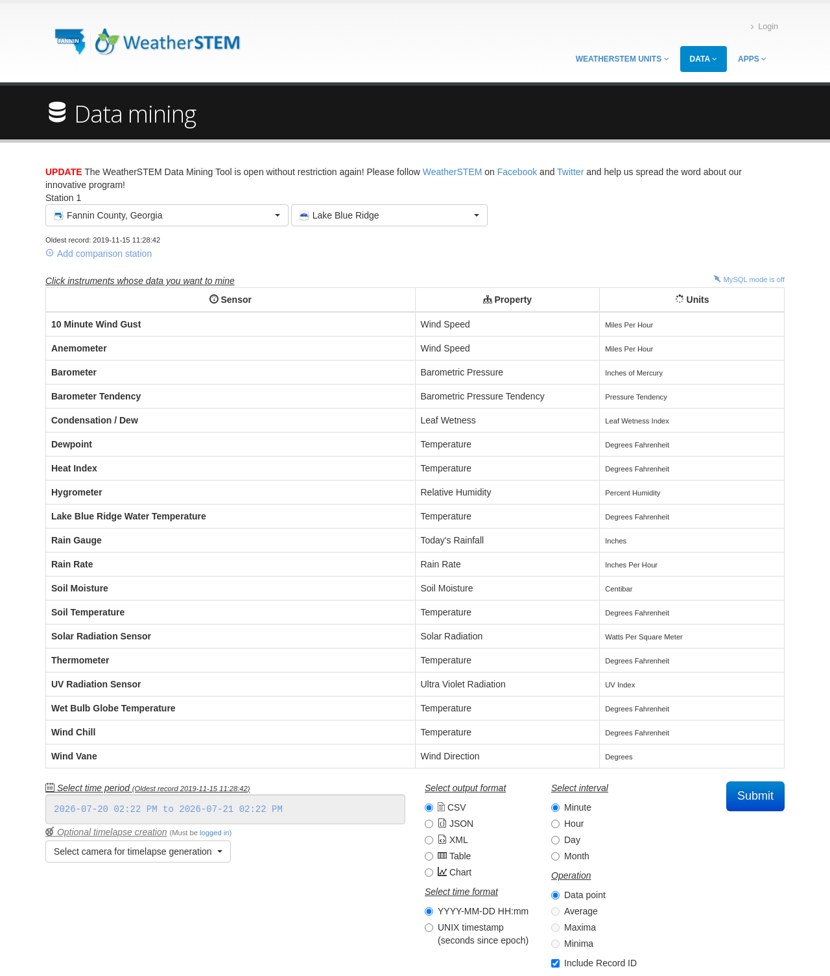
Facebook (517, 172)
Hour (574, 823)
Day (572, 840)
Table (454, 856)
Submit (755, 795)
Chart (454, 872)
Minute (577, 807)
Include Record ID (600, 963)
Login (764, 27)
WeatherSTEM (452, 172)
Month (576, 856)
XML (453, 840)
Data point (585, 895)
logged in (214, 833)
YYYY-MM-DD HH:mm (483, 911)
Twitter (570, 172)
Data (703, 59)
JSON (455, 823)
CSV (452, 807)
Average (581, 911)
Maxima (580, 927)
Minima (578, 943)
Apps (752, 59)
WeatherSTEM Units (622, 59)
